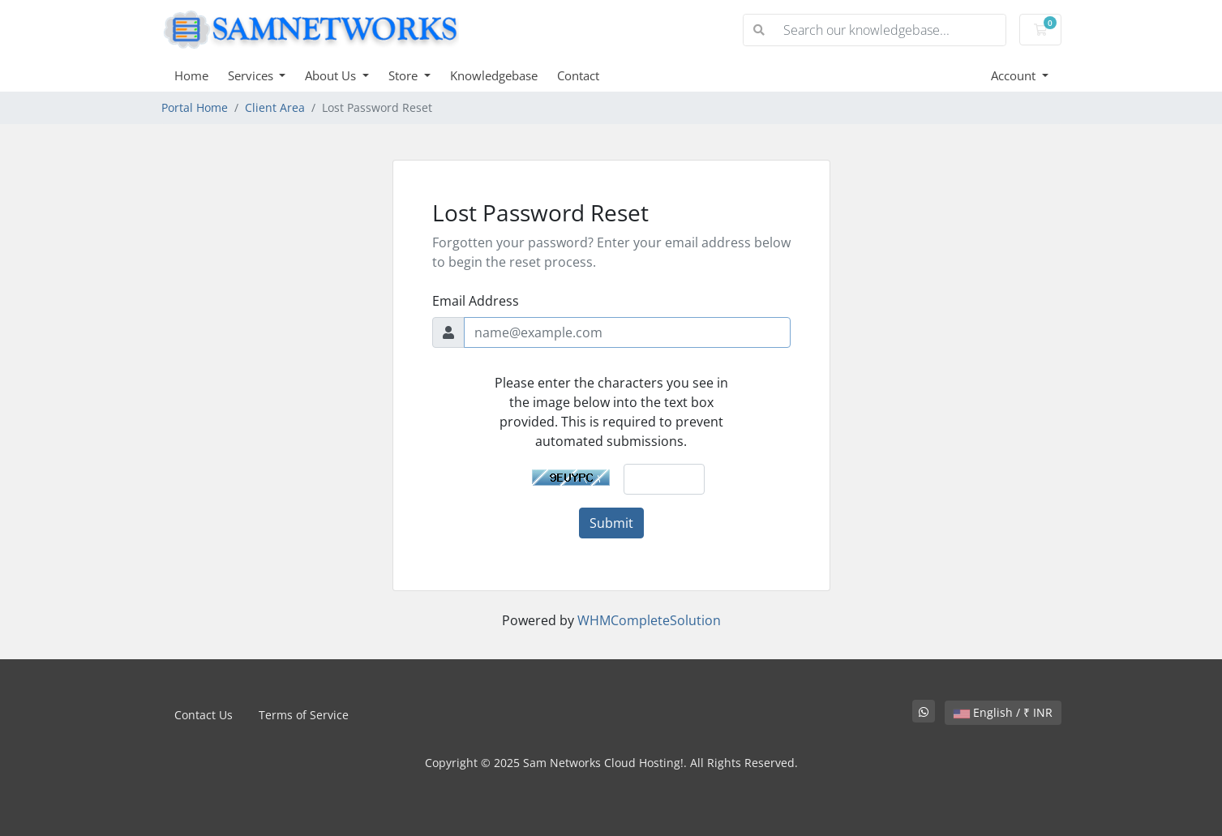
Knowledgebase (494, 75)
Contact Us (203, 714)
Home (191, 75)
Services (252, 75)
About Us (332, 75)
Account (1015, 75)
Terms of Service (304, 714)
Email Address (475, 301)
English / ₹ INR (1003, 712)
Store (404, 75)
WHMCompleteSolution (649, 620)
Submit (611, 523)
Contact (578, 75)
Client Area (275, 107)
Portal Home (194, 107)
